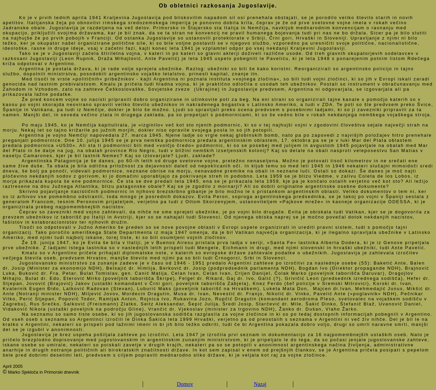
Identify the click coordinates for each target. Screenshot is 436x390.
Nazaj (260, 384)
